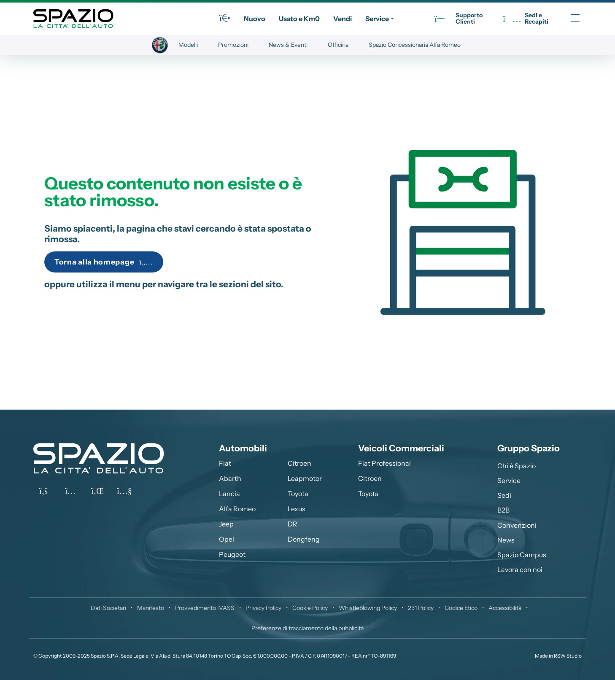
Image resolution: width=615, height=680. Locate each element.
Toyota (298, 493)
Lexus (296, 509)
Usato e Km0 (299, 18)
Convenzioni (517, 525)
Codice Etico (461, 608)
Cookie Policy (310, 608)
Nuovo (254, 18)
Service (377, 18)
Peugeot (232, 554)
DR (292, 524)
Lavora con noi (519, 569)
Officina (338, 45)
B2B (503, 510)
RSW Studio (568, 656)
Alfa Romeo (237, 509)
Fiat (225, 463)
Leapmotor (305, 478)
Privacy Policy (263, 608)
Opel (226, 539)
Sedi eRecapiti (525, 18)
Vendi (342, 18)
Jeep (226, 524)
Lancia (229, 493)
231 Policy (421, 608)
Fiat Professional (384, 463)
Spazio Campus (521, 554)
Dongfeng (304, 539)
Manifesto (150, 608)
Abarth (230, 478)
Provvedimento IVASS (205, 608)
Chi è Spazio (516, 465)
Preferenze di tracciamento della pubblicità (307, 628)
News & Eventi (288, 45)
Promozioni (233, 45)
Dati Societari (108, 608)
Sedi (504, 495)
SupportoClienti (458, 18)
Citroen (299, 463)
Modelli (188, 45)
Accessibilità (504, 608)
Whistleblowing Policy (368, 608)
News (506, 540)
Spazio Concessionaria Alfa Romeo (415, 45)
